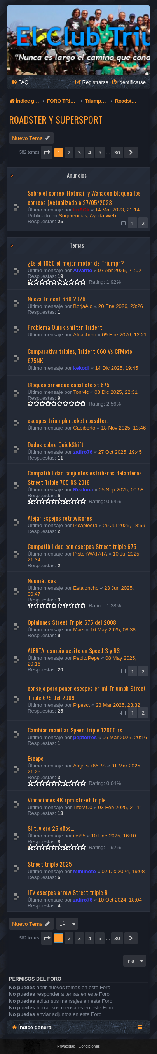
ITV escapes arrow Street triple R (68, 892)
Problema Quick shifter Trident (65, 327)
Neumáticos (42, 580)
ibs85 (79, 836)
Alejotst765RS (89, 766)
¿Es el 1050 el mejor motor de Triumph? (76, 262)
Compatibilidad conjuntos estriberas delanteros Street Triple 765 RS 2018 (85, 477)
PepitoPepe (86, 658)
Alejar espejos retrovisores (60, 518)
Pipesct (81, 705)
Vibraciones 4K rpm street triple (67, 799)
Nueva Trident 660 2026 (56, 298)
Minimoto (84, 871)
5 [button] (99, 152)
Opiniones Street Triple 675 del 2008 (72, 622)
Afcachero (84, 334)
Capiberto (84, 428)
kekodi (81, 368)
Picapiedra (85, 525)
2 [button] (69, 152)
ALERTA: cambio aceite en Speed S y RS (74, 650)
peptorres (85, 737)
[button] (46, 152)
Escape (36, 758)
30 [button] (117, 152)
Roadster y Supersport (56, 119)
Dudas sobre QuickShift (56, 444)
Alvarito (82, 270)
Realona (83, 490)
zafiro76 (82, 452)
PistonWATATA (90, 554)
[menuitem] (19, 82)
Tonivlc (81, 392)
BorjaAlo (82, 306)
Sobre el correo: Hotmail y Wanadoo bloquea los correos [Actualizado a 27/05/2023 (84, 197)
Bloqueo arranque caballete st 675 (69, 384)
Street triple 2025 (50, 864)
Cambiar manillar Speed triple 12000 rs (75, 729)
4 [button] (89, 152)
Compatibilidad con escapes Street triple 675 (82, 546)
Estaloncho (85, 588)
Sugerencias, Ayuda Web (87, 215)
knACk (81, 210)
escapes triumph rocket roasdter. (68, 420)
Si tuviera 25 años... (51, 828)
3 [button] (79, 152)
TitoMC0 (82, 807)
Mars (78, 630)
